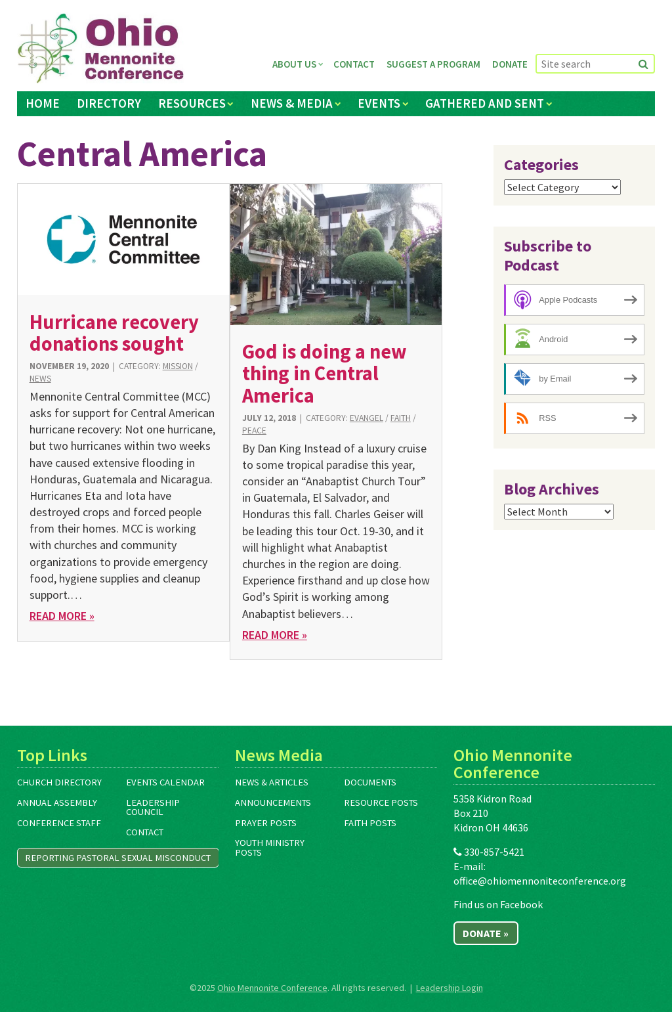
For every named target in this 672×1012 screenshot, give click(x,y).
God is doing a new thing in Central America (324, 373)
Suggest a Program (433, 64)
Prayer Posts (266, 823)
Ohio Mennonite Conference (272, 988)
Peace (254, 430)
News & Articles (271, 782)
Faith (400, 418)
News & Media (292, 103)
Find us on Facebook (498, 904)
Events (379, 103)
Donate (510, 64)
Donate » (486, 933)
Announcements (273, 802)
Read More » (62, 615)
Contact (354, 64)
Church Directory (59, 782)
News (40, 378)
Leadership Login (449, 988)
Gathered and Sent (484, 103)
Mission (178, 366)
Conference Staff (59, 823)
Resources (192, 103)
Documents (370, 782)
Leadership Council (153, 807)
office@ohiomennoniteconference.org (539, 880)
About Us (294, 64)
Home (43, 103)
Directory (109, 103)
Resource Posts (381, 802)
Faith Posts (370, 823)
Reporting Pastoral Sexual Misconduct (118, 858)
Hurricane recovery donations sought (114, 332)
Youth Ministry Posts (269, 847)
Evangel (366, 418)
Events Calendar (165, 782)
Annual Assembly (57, 802)
